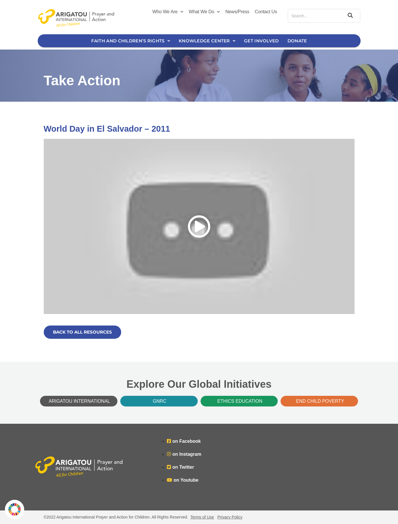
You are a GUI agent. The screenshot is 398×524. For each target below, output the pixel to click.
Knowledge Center (207, 40)
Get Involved (261, 40)
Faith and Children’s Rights (130, 40)
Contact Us (266, 11)
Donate (297, 40)
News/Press (237, 11)
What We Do (204, 12)
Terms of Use (202, 517)
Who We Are (167, 12)
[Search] (349, 15)
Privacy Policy (229, 517)
